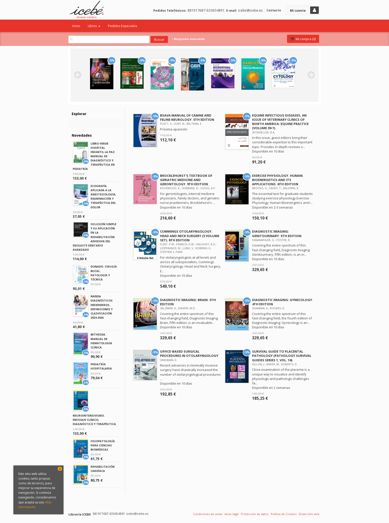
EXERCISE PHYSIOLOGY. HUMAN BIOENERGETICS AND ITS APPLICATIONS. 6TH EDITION (277, 179)
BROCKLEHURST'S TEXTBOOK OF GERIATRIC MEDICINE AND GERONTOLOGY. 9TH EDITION (186, 179)
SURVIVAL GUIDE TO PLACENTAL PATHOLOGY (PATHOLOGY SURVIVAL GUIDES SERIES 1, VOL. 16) (281, 355)
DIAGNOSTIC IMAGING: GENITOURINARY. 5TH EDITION (276, 233)
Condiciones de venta (207, 514)
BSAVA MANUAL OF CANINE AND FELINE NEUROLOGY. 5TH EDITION (187, 117)
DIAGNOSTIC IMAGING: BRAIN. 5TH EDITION (188, 302)
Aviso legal (232, 514)
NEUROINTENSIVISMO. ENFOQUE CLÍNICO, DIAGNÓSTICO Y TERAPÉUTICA (94, 420)
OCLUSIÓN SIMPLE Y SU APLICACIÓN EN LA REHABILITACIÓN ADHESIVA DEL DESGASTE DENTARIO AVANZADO (94, 236)
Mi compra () (303, 39)
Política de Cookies (283, 514)
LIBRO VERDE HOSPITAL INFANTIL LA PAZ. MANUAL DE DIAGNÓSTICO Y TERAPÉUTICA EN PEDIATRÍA (94, 156)
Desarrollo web (309, 514)
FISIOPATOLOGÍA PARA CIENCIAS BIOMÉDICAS (103, 445)
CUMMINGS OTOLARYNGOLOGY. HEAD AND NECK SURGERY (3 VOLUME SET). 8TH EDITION (189, 235)
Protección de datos (254, 514)
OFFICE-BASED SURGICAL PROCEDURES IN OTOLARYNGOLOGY (189, 353)
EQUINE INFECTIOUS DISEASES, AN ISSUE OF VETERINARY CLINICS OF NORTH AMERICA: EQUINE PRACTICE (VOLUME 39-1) (280, 121)
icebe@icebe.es (250, 10)
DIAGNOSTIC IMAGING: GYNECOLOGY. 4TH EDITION (282, 302)
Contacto (273, 10)
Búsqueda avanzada (188, 38)
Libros (94, 26)
